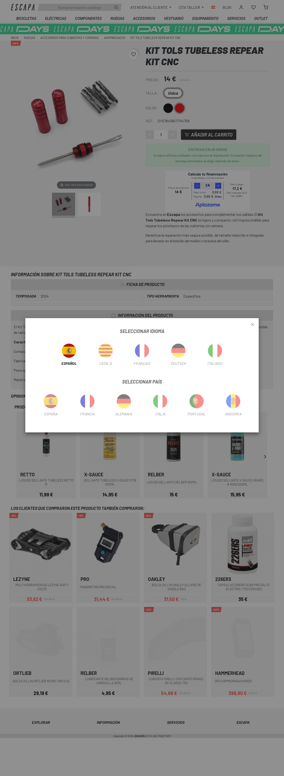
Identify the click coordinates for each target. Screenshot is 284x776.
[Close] (252, 325)
